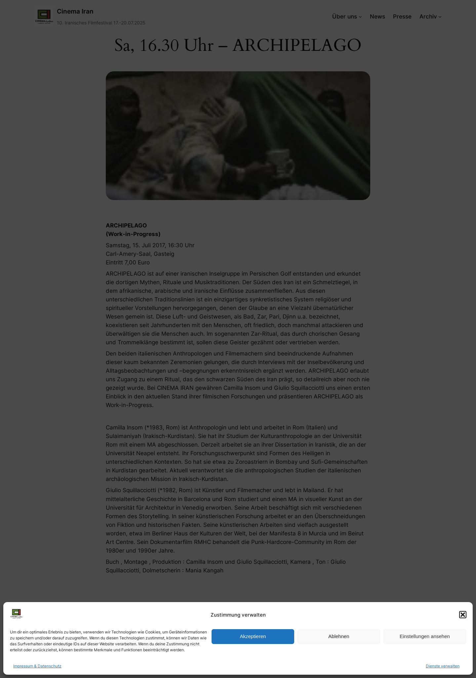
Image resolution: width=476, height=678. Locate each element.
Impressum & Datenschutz (37, 665)
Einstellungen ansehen (425, 636)
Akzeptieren (253, 636)
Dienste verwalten (442, 665)
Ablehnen (338, 636)
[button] (462, 614)
